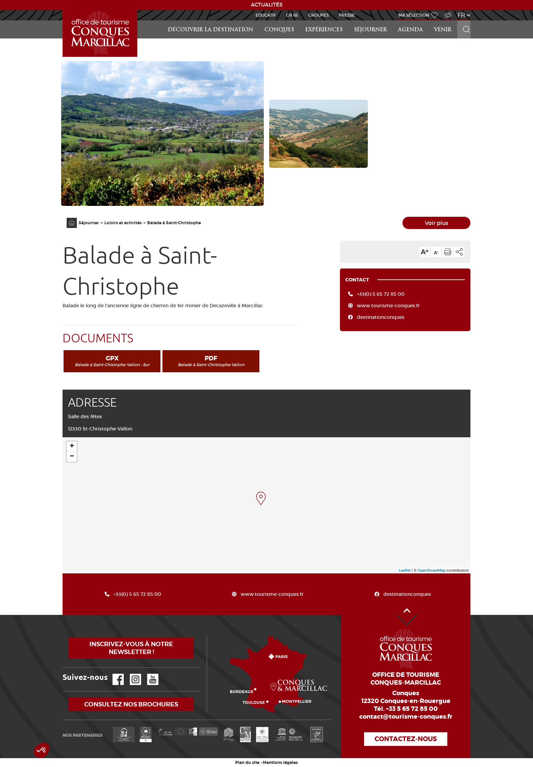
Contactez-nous (406, 739)
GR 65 (292, 15)
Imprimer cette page (448, 252)
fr (461, 15)
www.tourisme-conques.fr (388, 306)
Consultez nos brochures (131, 704)
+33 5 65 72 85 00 (412, 709)
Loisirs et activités (123, 223)
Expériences (324, 30)
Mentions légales (280, 762)
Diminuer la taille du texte (436, 252)
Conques (279, 30)
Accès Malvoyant (446, 11)
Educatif (266, 15)
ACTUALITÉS (266, 5)
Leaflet (405, 570)
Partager (459, 252)
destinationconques (381, 317)
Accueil (64, 10)
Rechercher (464, 20)
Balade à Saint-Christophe (174, 223)
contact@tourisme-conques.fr (405, 717)
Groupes (318, 15)
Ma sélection (413, 15)
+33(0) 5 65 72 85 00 (381, 294)
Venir (442, 30)
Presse (347, 15)
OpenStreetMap (431, 570)
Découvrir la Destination (210, 30)
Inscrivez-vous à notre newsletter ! (131, 648)
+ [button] (72, 446)
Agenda (410, 30)
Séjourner (370, 30)
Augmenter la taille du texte (424, 252)
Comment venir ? (208, 635)
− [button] (72, 457)
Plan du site (247, 762)
